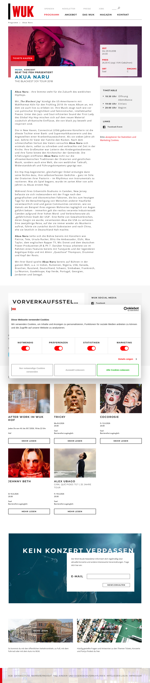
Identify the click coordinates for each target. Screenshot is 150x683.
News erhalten (116, 585)
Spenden (49, 9)
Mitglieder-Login (117, 676)
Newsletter (68, 9)
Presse (87, 9)
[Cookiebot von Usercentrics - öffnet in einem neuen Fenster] (126, 309)
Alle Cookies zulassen (117, 370)
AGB (10, 676)
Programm (51, 14)
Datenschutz (22, 676)
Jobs (101, 9)
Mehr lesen (29, 441)
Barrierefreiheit (41, 676)
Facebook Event (115, 127)
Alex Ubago (64, 481)
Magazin (106, 14)
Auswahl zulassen (74, 370)
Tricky (59, 417)
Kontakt (123, 14)
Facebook (100, 303)
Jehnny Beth (19, 481)
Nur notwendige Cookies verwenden (32, 370)
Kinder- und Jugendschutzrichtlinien (82, 676)
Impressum (135, 676)
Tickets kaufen (22, 58)
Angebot (71, 14)
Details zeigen (125, 359)
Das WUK (88, 14)
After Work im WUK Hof (26, 418)
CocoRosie (109, 417)
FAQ (55, 676)
